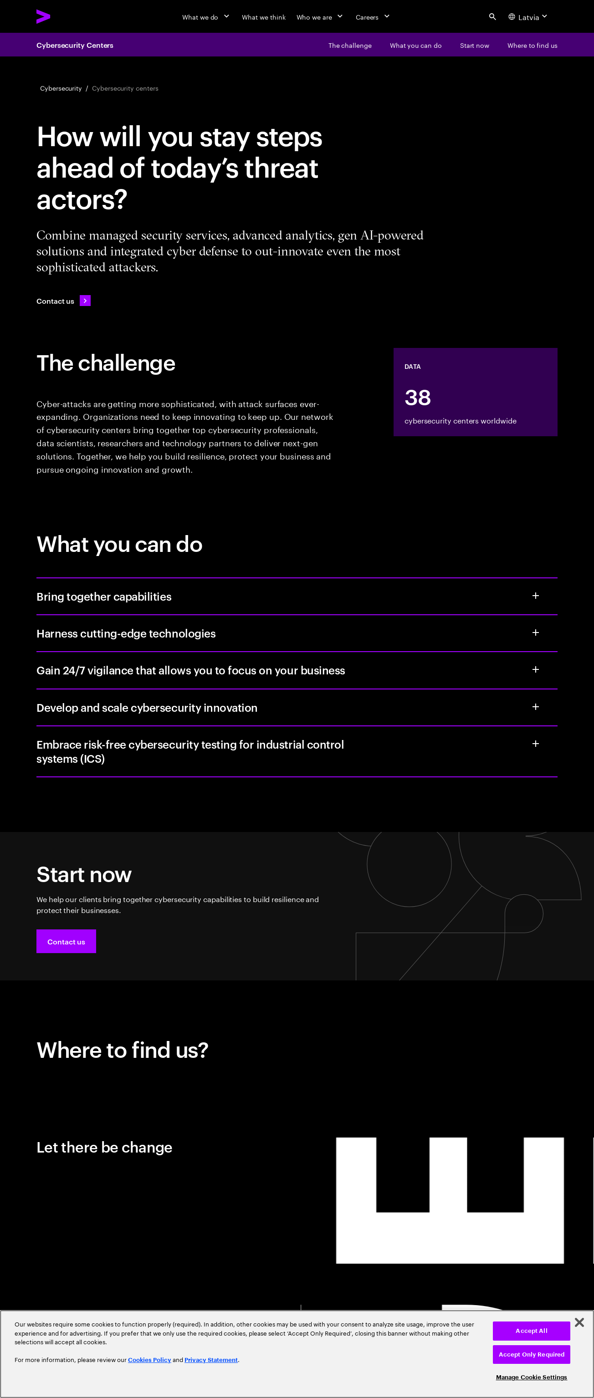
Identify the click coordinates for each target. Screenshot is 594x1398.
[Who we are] (320, 16)
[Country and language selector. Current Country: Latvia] (529, 16)
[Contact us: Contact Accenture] (63, 300)
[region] (297, 1354)
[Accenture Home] (64, 16)
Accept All (531, 1331)
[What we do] (207, 16)
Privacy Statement (211, 1360)
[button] (66, 941)
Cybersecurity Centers (74, 45)
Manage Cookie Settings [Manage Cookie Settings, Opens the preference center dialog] (532, 1377)
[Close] (579, 1322)
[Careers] (373, 16)
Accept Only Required (532, 1354)
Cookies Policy (149, 1360)
